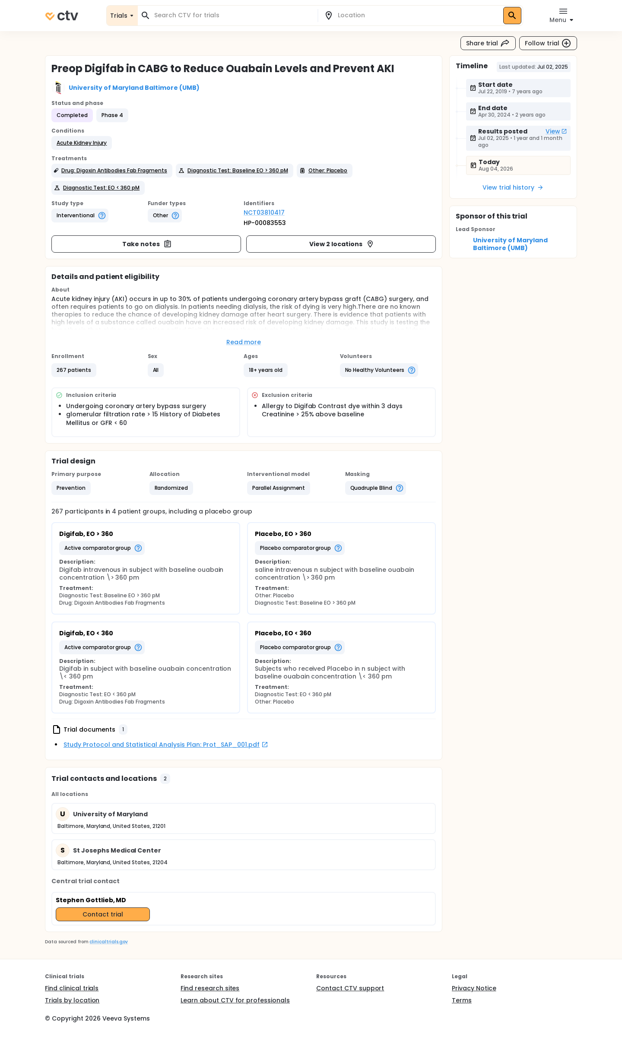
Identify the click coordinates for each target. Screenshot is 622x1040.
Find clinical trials (71, 988)
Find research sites (210, 988)
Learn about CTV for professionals (235, 1000)
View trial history (513, 187)
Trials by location (72, 1000)
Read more (243, 342)
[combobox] (232, 15)
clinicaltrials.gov (108, 942)
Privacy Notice (474, 988)
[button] (81, 143)
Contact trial (103, 914)
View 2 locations (341, 244)
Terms (462, 1000)
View (556, 131)
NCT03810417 (264, 212)
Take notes (147, 244)
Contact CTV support (350, 988)
